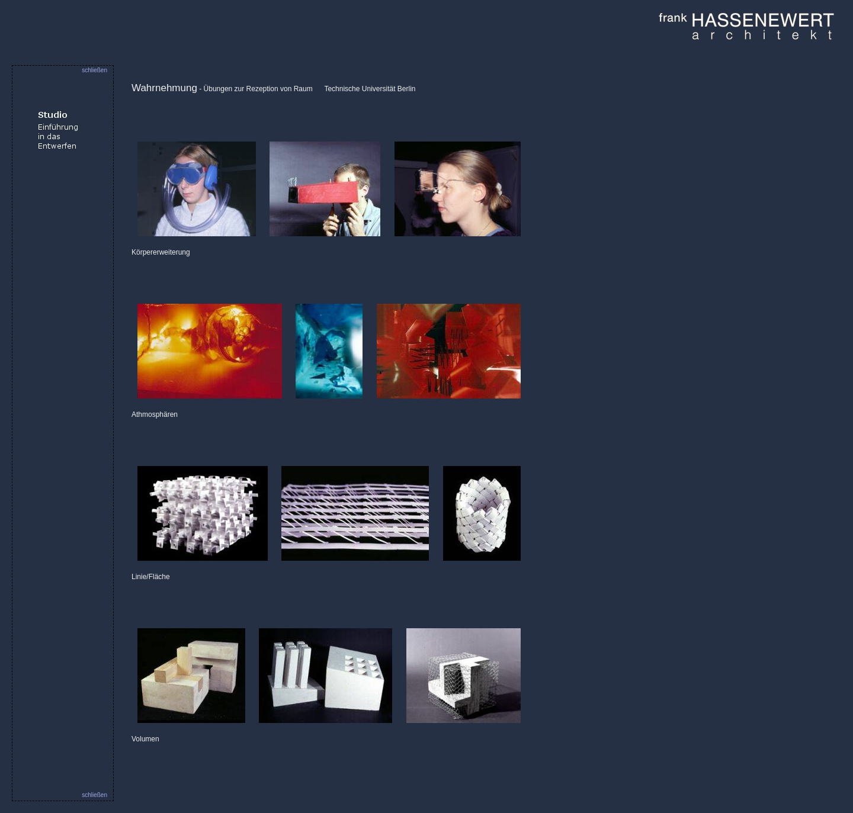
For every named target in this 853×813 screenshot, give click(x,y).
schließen (94, 70)
